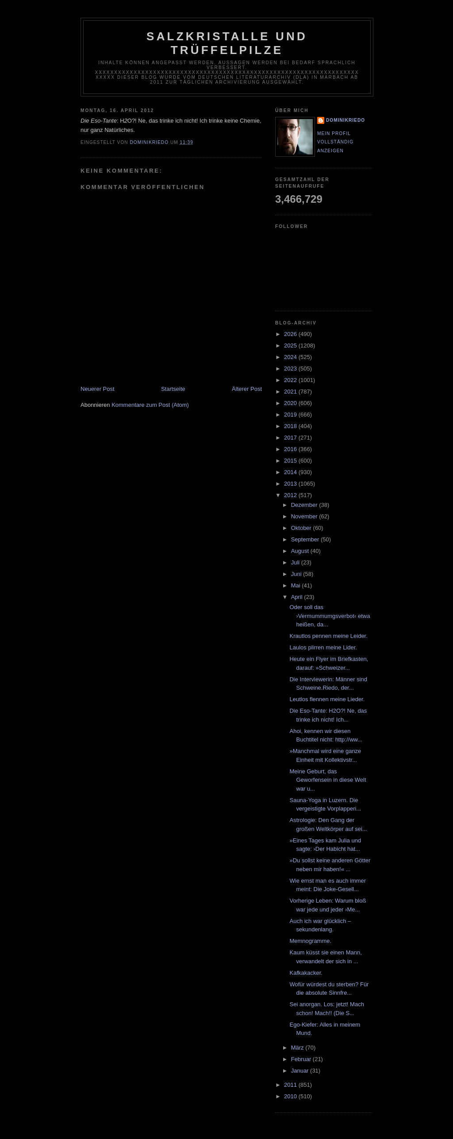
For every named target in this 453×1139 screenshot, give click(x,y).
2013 (291, 483)
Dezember (305, 505)
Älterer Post (247, 389)
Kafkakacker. (305, 972)
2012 (291, 495)
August (301, 551)
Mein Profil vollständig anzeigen (335, 142)
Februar (302, 1059)
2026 (291, 334)
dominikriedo (345, 120)
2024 (291, 357)
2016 (291, 449)
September (306, 539)
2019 (291, 414)
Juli (296, 562)
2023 (291, 368)
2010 (291, 1096)
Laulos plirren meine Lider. (323, 647)
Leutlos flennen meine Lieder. (327, 699)
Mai (296, 585)
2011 (291, 1084)
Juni (297, 574)
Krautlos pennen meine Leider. (328, 636)
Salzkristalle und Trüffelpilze (226, 43)
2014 (291, 472)
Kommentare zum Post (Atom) (150, 405)
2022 (291, 380)
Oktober (302, 528)
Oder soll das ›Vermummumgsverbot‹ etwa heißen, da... (329, 616)
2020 (291, 403)
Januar (300, 1070)
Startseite (173, 389)
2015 (291, 460)
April (297, 597)
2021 (291, 391)
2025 (291, 345)
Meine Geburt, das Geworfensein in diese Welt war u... (327, 780)
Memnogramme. (310, 941)
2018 (291, 426)
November (305, 516)
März (298, 1047)
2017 (291, 437)
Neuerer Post (98, 389)
